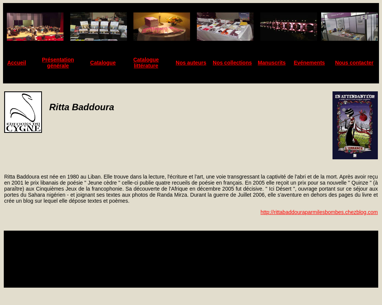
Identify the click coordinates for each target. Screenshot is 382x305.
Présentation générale (58, 63)
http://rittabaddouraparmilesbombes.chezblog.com (319, 212)
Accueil (16, 63)
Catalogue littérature (146, 63)
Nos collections (232, 63)
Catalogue (103, 63)
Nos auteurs (191, 63)
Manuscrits (272, 63)
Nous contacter (354, 63)
